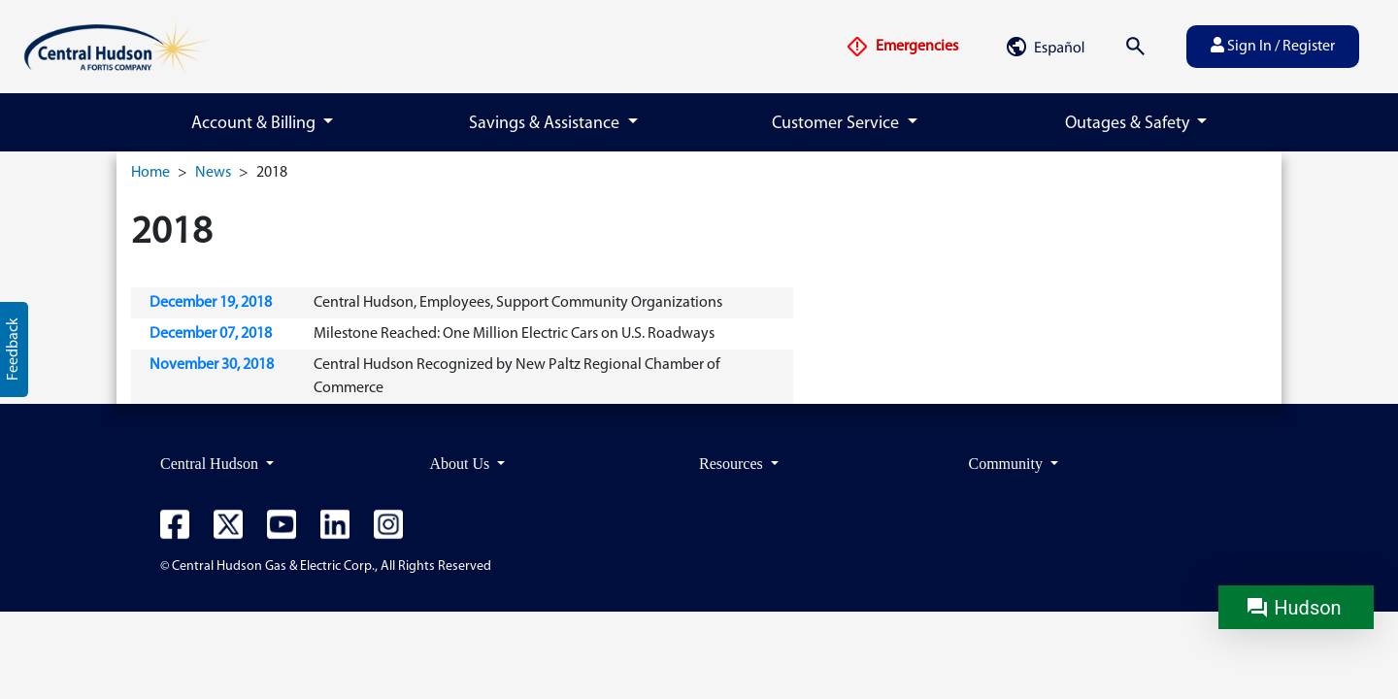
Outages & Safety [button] (1129, 124)
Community (1008, 463)
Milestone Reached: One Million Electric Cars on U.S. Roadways (514, 334)
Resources (733, 463)
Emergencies (902, 46)
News (213, 173)
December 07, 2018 (211, 334)
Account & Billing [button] (255, 124)
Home (150, 173)
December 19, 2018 (211, 303)
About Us (462, 463)
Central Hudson (211, 463)
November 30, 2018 (212, 365)
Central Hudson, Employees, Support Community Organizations (518, 303)
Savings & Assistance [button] (546, 124)
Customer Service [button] (837, 124)
